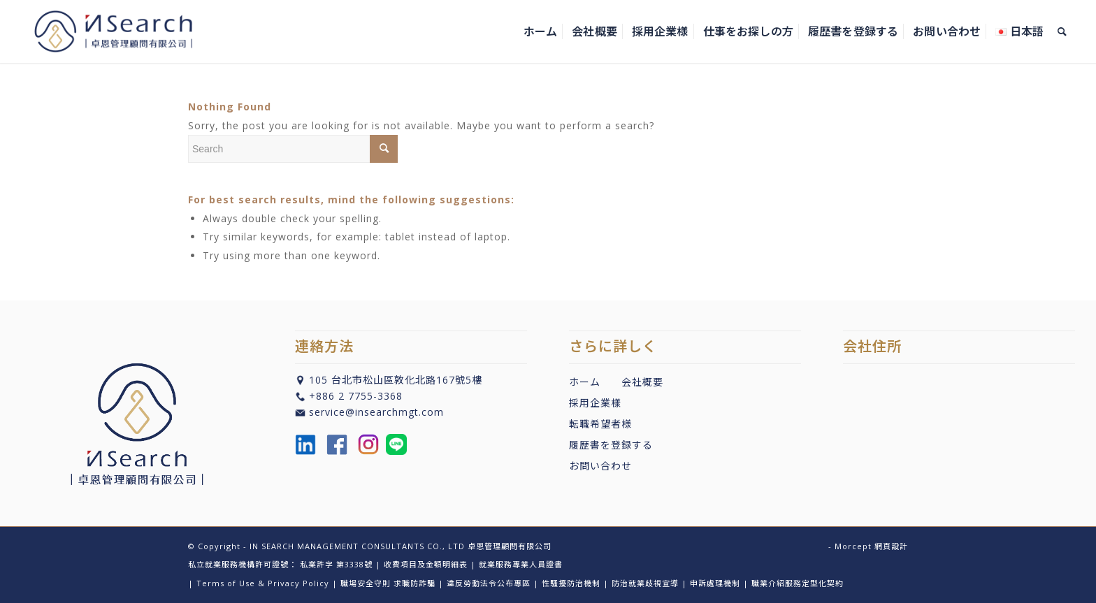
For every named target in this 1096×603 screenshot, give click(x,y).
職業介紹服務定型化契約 (797, 583)
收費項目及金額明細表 (426, 564)
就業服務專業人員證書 (521, 564)
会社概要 (642, 381)
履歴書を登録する (611, 444)
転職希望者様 (600, 423)
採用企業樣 (595, 402)
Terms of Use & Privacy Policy (262, 583)
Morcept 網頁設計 (871, 546)
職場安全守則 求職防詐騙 (387, 583)
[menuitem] (540, 31)
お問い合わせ (600, 465)
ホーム (584, 381)
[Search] (1062, 31)
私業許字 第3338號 (336, 564)
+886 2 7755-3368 (356, 395)
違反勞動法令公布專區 (489, 583)
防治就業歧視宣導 (645, 583)
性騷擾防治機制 (571, 583)
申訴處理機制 (715, 583)
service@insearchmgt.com (376, 412)
